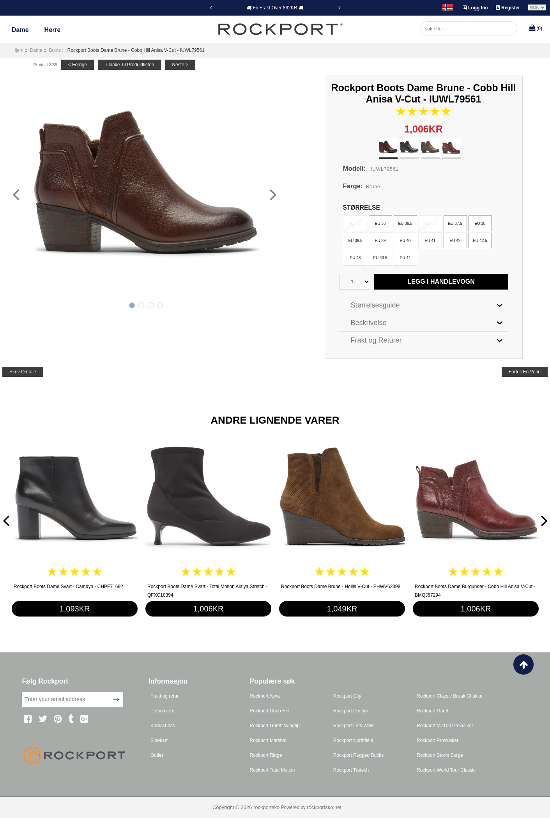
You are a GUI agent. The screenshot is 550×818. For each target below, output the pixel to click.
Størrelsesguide (375, 305)
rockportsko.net (324, 807)
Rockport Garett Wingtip (275, 725)
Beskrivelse (369, 323)
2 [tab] (141, 305)
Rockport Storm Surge (440, 755)
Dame (20, 30)
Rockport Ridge (266, 755)
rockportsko (266, 807)
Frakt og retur (164, 696)
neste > (180, 64)
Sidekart (159, 740)
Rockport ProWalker (437, 740)
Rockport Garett (433, 711)
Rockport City (347, 696)
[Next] (339, 7)
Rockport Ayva (265, 696)
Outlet (156, 755)
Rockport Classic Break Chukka (450, 696)
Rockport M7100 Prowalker (445, 725)
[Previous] (211, 7)
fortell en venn (525, 372)
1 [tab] (132, 305)
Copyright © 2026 (232, 807)
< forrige (77, 64)
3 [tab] (151, 305)
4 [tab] (160, 305)
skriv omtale (22, 372)
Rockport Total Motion (272, 770)
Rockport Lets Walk (353, 725)
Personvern (162, 711)
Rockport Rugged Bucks (358, 755)
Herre (52, 30)
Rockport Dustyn (350, 711)
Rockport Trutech (351, 770)
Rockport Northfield (353, 740)
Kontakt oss (162, 725)
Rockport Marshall (269, 740)
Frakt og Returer (376, 340)
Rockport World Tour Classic (446, 770)
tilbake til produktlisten (129, 64)
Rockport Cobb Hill (269, 711)
